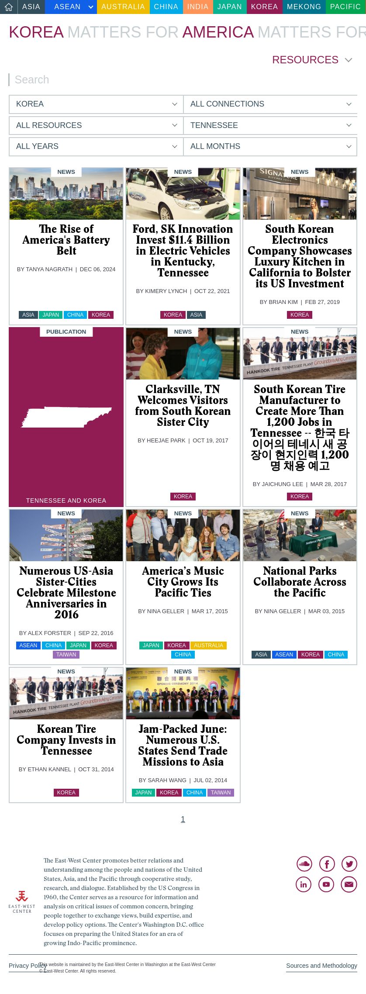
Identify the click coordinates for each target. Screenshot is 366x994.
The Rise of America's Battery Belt (66, 239)
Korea (264, 6)
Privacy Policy (28, 965)
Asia (31, 6)
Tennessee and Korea (66, 500)
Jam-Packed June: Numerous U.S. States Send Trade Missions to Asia (183, 745)
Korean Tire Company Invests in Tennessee (66, 739)
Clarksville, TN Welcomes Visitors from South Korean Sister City (183, 405)
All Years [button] (37, 146)
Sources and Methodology (321, 965)
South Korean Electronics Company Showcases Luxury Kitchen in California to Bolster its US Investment (300, 256)
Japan (230, 6)
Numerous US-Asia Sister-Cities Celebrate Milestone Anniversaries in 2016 (66, 592)
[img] (66, 194)
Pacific (345, 6)
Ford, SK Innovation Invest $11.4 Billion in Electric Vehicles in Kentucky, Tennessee (182, 250)
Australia (123, 6)
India (198, 6)
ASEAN (68, 6)
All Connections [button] (227, 104)
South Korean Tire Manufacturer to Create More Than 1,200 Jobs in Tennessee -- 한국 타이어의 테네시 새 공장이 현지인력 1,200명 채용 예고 (299, 427)
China (166, 6)
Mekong (304, 6)
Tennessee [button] (214, 125)
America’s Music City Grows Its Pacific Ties (183, 581)
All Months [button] (215, 146)
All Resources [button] (49, 125)
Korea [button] (30, 104)
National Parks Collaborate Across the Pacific (299, 581)
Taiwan (66, 655)
